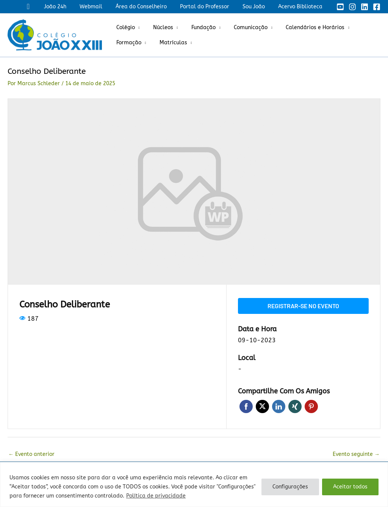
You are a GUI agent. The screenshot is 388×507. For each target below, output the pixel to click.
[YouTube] (340, 7)
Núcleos (159, 27)
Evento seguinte (356, 454)
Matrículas (169, 42)
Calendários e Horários (303, 27)
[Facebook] (376, 7)
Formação (127, 42)
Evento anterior (31, 454)
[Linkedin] (364, 7)
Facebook (246, 406)
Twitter (262, 406)
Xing (295, 406)
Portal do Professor (211, 6)
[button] (44, 6)
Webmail (102, 6)
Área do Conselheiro (150, 6)
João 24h (69, 6)
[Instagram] (352, 7)
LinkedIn (278, 406)
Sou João (257, 6)
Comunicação (241, 27)
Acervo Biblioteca (301, 6)
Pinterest (311, 406)
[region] (194, 484)
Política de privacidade (156, 496)
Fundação (197, 27)
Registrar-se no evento (303, 305)
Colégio (124, 27)
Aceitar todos (350, 487)
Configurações (290, 487)
